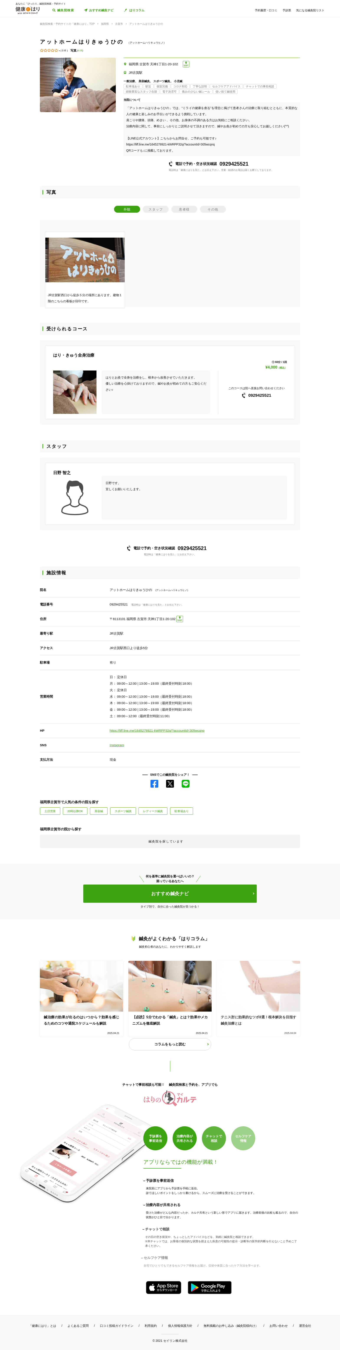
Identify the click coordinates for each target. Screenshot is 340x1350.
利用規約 (151, 1325)
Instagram (117, 745)
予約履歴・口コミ (266, 10)
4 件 (80, 50)
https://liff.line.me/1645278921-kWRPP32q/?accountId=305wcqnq (157, 730)
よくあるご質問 (78, 1325)
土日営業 (50, 811)
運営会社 (305, 1325)
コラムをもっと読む (170, 1044)
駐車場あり (182, 811)
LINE (186, 784)
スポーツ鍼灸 (123, 811)
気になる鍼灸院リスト (310, 10)
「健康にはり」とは (42, 1325)
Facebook (154, 784)
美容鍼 (99, 811)
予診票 (287, 10)
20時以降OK (75, 811)
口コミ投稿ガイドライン (116, 1325)
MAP (186, 65)
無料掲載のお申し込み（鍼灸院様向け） (231, 1325)
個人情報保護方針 (180, 1325)
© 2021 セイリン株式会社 (169, 1340)
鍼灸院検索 (65, 10)
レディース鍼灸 (153, 811)
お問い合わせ (279, 1325)
